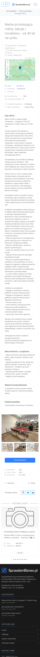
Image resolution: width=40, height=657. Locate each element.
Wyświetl (20, 553)
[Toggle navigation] (35, 4)
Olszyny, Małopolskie (13, 55)
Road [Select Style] (7, 77)
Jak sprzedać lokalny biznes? (11, 613)
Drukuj (31, 483)
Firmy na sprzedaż (25, 11)
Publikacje (5, 634)
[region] (20, 70)
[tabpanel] (20, 531)
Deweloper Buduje (8, 643)
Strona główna (11, 11)
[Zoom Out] (7, 65)
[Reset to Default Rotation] (7, 69)
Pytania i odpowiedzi (9, 639)
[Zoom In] (7, 62)
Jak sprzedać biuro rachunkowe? (13, 607)
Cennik (4, 630)
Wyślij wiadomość (20, 460)
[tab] (20, 58)
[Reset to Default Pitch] (7, 73)
